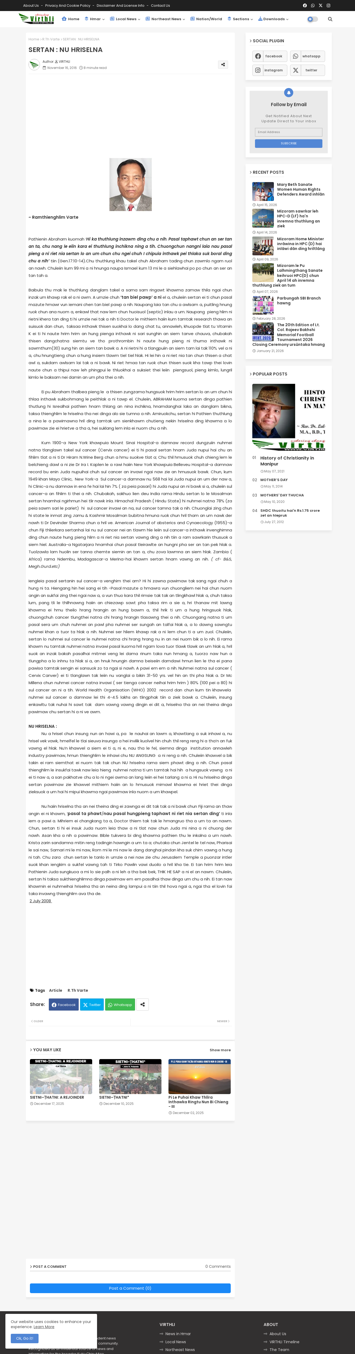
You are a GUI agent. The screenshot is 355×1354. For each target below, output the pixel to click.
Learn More (44, 1326)
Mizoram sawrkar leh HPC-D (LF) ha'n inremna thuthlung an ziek (298, 218)
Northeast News (163, 19)
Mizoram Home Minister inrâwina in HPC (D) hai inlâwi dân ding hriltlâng (301, 243)
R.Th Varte (51, 39)
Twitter (95, 1004)
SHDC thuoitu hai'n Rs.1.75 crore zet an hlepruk (290, 513)
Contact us (160, 5)
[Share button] (142, 1004)
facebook (273, 56)
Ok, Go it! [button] (24, 1338)
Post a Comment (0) (130, 1288)
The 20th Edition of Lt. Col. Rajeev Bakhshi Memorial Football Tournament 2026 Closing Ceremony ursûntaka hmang (288, 334)
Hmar (93, 19)
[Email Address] (288, 132)
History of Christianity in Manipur (287, 461)
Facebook (67, 1004)
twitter (311, 70)
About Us (31, 5)
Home (70, 19)
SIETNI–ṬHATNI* (114, 1097)
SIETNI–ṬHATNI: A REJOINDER (57, 1097)
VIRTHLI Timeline (284, 1342)
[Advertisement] (136, 116)
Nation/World (206, 19)
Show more (220, 1050)
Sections (238, 19)
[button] (330, 19)
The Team (279, 1349)
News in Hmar (178, 1333)
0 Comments (218, 1266)
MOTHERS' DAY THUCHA (282, 495)
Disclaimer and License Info (121, 5)
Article (55, 990)
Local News (123, 19)
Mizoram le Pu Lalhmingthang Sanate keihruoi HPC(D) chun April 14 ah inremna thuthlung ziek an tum (287, 275)
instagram (273, 70)
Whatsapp (123, 1004)
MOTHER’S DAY (274, 480)
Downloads (271, 19)
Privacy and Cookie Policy (68, 5)
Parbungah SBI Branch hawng (299, 300)
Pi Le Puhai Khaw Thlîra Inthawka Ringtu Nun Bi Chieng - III (198, 1102)
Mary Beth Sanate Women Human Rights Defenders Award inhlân (301, 189)
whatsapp (311, 56)
